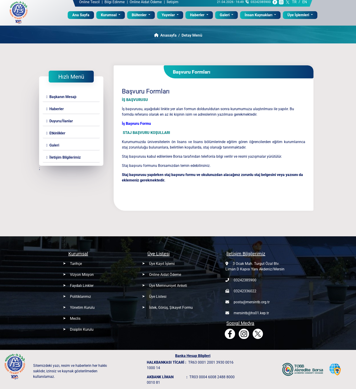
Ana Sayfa (83, 14)
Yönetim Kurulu (82, 307)
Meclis (75, 318)
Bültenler (139, 15)
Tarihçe (76, 263)
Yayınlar (169, 15)
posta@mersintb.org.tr (252, 302)
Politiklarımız (80, 296)
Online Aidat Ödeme (165, 274)
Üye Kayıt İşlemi (162, 263)
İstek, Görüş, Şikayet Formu (171, 307)
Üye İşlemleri (298, 15)
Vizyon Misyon (82, 274)
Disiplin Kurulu (82, 329)
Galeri (225, 15)
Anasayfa (165, 35)
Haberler (197, 15)
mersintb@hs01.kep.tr (251, 313)
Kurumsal (109, 15)
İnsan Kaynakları (259, 15)
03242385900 (245, 280)
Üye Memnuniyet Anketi (168, 285)
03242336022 (245, 291)
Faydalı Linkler (82, 285)
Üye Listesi (157, 296)
